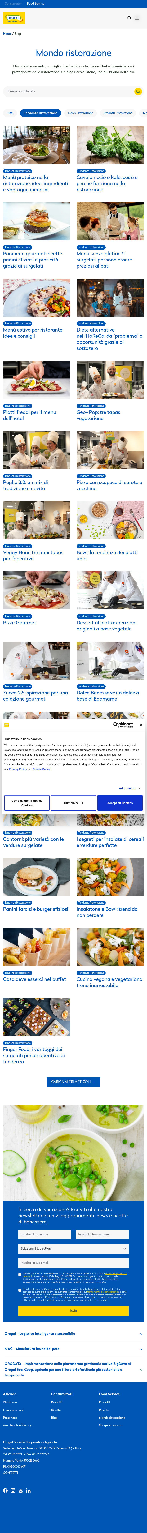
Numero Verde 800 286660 (21, 1460)
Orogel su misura (110, 1425)
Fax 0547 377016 (37, 1454)
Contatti (10, 1473)
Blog (54, 1417)
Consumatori (13, 3)
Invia (73, 1310)
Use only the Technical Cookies (26, 803)
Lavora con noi (13, 1410)
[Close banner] (141, 725)
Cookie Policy (41, 768)
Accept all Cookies (120, 802)
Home (7, 34)
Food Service (35, 3)
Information (127, 788)
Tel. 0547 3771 (12, 1454)
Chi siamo (10, 1402)
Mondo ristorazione (112, 1417)
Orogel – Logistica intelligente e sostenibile (73, 1334)
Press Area (10, 1417)
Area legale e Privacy (17, 1425)
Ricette (56, 1410)
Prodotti (56, 1402)
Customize (73, 802)
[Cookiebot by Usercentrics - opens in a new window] (116, 725)
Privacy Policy (18, 768)
